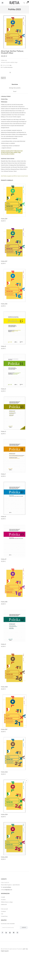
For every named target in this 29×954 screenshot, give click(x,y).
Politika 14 (3, 389)
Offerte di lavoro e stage (7, 902)
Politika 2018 (4, 601)
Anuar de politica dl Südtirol (7, 154)
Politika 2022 (4, 772)
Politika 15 (3, 346)
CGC (2, 913)
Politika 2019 (4, 218)
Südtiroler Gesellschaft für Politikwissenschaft (11, 151)
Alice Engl (5, 51)
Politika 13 (3, 431)
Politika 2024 (4, 814)
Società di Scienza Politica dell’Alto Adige (11, 152)
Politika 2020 (4, 686)
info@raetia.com (8, 889)
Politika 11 (3, 474)
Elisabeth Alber (7, 53)
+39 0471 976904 (7, 887)
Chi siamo (3, 899)
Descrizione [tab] (15, 84)
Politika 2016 (4, 303)
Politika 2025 (4, 857)
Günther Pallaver (16, 51)
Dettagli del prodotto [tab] (14, 88)
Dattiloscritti (4, 904)
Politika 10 (3, 516)
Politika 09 (3, 559)
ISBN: (3, 67)
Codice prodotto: (5, 65)
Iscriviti (24, 927)
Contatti (3, 897)
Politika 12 (3, 644)
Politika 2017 (4, 261)
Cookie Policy (4, 916)
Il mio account (4, 909)
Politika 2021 (4, 729)
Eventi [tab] (14, 91)
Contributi (3, 911)
